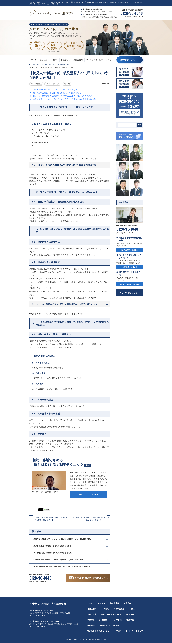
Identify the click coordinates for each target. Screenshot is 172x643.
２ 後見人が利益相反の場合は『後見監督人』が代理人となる (55, 93)
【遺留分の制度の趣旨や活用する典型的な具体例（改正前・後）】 (88, 518)
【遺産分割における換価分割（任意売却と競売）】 (52, 546)
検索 (139, 125)
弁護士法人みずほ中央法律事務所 (47, 603)
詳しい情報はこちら (128, 293)
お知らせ (101, 603)
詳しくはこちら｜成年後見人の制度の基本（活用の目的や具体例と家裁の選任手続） (64, 165)
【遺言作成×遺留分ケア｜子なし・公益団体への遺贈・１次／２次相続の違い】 (62, 539)
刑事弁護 (118, 620)
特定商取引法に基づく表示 (98, 631)
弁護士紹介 (65, 60)
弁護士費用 (78, 60)
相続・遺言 (36, 64)
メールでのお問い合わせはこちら (91, 578)
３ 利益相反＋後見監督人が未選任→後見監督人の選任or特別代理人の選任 (60, 96)
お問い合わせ (119, 609)
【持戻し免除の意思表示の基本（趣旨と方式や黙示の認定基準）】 (51, 518)
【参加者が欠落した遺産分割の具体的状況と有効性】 (52, 553)
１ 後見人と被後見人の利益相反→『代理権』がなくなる (53, 90)
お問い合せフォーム (127, 60)
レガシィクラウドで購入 (88, 494)
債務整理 (91, 625)
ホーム (34, 60)
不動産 (132, 609)
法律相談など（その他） (109, 625)
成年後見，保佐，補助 (49, 64)
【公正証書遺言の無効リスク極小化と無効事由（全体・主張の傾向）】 (59, 560)
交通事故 (130, 620)
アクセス (109, 60)
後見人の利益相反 (63, 64)
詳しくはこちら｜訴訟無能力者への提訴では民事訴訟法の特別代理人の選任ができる (64, 304)
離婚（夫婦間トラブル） (111, 614)
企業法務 (130, 614)
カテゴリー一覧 (120, 631)
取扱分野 (43, 60)
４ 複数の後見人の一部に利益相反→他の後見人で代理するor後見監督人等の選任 (63, 99)
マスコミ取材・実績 (94, 60)
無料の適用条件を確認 (55, 51)
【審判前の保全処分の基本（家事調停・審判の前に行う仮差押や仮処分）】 (61, 566)
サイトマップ (137, 631)
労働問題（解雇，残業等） (98, 620)
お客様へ (54, 60)
